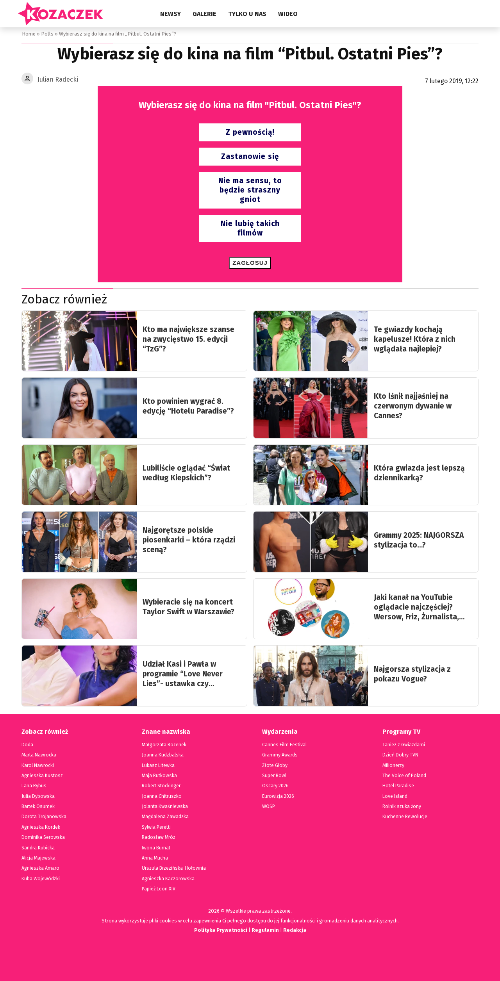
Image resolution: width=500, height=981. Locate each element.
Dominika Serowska (42, 837)
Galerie (204, 14)
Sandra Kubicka (38, 848)
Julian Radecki (58, 79)
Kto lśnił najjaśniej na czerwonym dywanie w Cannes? (413, 406)
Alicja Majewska (38, 858)
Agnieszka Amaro (39, 868)
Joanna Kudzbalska (162, 755)
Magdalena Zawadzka (165, 816)
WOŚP (268, 806)
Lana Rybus (33, 785)
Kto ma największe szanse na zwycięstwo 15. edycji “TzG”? (188, 339)
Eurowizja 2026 (278, 796)
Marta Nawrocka (38, 755)
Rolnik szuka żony (401, 806)
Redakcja (295, 930)
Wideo (288, 14)
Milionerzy (393, 765)
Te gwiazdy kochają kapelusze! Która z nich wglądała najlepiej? (414, 339)
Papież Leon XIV (158, 889)
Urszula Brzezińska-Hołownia (173, 868)
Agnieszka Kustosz (41, 775)
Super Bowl (274, 775)
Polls (46, 34)
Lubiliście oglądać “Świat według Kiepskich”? (186, 473)
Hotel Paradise (398, 785)
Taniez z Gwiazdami (403, 744)
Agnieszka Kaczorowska (167, 878)
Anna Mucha (155, 858)
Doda (27, 744)
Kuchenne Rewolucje (404, 816)
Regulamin (265, 930)
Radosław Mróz (158, 837)
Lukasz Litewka (158, 765)
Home (28, 34)
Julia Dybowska (37, 796)
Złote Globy (274, 765)
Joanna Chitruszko (161, 796)
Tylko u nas (247, 14)
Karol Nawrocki (37, 765)
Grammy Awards (279, 755)
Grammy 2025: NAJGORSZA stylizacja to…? (419, 540)
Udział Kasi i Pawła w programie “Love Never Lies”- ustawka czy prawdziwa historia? (183, 674)
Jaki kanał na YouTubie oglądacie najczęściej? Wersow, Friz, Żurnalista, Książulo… (416, 607)
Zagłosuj (250, 262)
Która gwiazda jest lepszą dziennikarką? (419, 473)
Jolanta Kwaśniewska (164, 806)
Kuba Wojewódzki (40, 878)
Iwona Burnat (156, 848)
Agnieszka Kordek (40, 827)
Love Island (394, 796)
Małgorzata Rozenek (163, 744)
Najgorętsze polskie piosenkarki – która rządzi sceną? (189, 540)
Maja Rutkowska (159, 775)
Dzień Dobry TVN (400, 755)
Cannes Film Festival (284, 744)
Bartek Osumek (37, 806)
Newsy (170, 14)
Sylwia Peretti (156, 827)
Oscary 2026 (275, 785)
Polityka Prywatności (219, 930)
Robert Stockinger (161, 785)
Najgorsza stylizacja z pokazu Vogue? (412, 674)
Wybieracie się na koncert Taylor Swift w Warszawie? (188, 607)
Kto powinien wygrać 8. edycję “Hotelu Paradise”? (188, 406)
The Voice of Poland (403, 775)
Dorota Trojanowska (42, 816)
